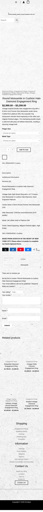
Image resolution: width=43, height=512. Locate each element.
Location (21, 476)
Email (4, 320)
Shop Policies (21, 453)
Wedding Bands (21, 433)
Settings (21, 436)
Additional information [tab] (10, 179)
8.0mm (23, 261)
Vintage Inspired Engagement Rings (18, 95)
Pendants (21, 441)
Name (5, 312)
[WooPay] (4, 159)
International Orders (22, 461)
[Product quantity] (8, 151)
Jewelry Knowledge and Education (21, 464)
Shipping (21, 456)
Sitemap (21, 451)
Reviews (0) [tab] (6, 183)
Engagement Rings (21, 93)
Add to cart (23, 151)
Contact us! (21, 485)
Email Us (21, 481)
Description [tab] (6, 175)
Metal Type (6, 138)
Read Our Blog (21, 473)
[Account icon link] (24, 2)
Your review (6, 297)
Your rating (6, 294)
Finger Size (6, 131)
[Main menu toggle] (16, 2)
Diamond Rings (7, 93)
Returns (21, 458)
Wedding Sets (22, 438)
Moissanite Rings (23, 95)
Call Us (21, 478)
